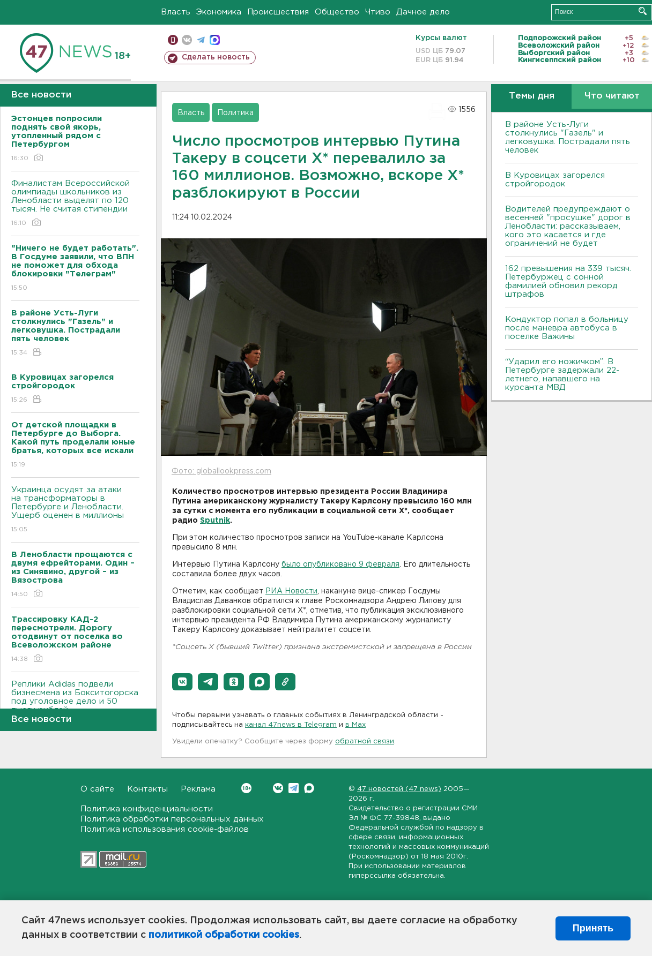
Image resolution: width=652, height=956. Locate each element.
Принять (593, 928)
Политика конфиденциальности (146, 809)
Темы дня (531, 96)
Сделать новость (216, 57)
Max (309, 788)
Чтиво (377, 12)
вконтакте (187, 40)
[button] (182, 681)
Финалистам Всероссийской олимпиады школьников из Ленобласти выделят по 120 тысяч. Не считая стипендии (75, 204)
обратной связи (364, 741)
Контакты (147, 789)
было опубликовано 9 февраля (340, 564)
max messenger (215, 40)
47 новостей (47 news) (399, 789)
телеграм (201, 40)
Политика (235, 113)
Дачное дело (423, 12)
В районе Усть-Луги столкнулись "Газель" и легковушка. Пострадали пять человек (567, 137)
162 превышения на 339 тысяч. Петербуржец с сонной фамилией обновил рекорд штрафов (568, 281)
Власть (175, 12)
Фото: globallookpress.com (221, 471)
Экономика (218, 12)
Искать (643, 11)
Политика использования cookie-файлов (164, 829)
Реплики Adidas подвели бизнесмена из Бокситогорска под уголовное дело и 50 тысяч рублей (75, 704)
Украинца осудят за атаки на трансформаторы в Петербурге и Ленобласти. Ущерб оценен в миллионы (75, 510)
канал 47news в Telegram (291, 725)
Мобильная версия (173, 40)
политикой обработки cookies (224, 935)
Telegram (293, 788)
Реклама (198, 789)
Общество (337, 12)
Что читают (612, 96)
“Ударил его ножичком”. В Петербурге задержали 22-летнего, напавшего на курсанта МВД (562, 374)
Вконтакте (246, 788)
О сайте (97, 789)
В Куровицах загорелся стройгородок (555, 179)
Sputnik (215, 520)
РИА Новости (291, 591)
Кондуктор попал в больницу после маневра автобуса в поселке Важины (566, 328)
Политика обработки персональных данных (172, 819)
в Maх (355, 725)
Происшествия (278, 12)
